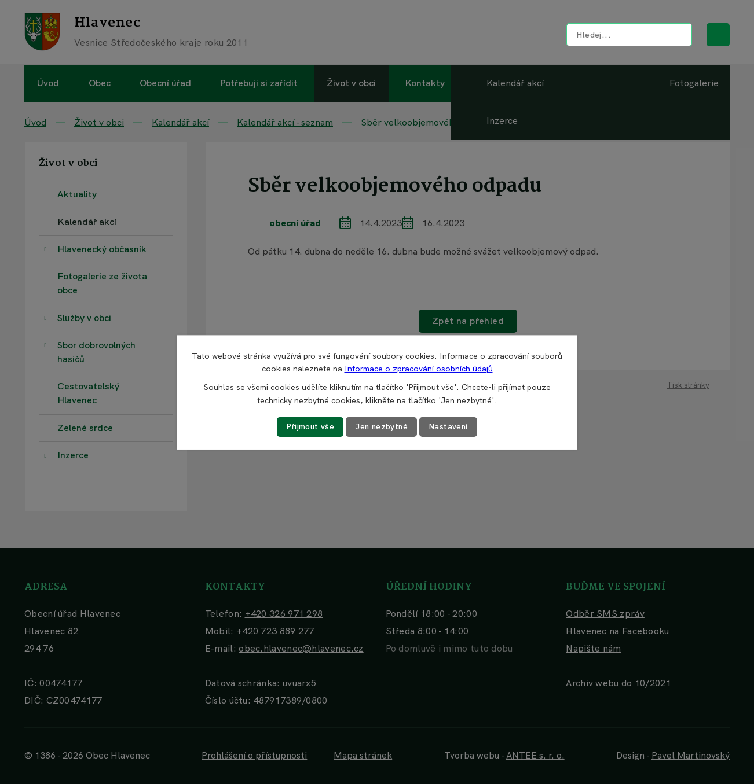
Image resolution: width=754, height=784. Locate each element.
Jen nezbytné (381, 426)
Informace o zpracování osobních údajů (419, 368)
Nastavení (450, 426)
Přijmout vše (309, 426)
